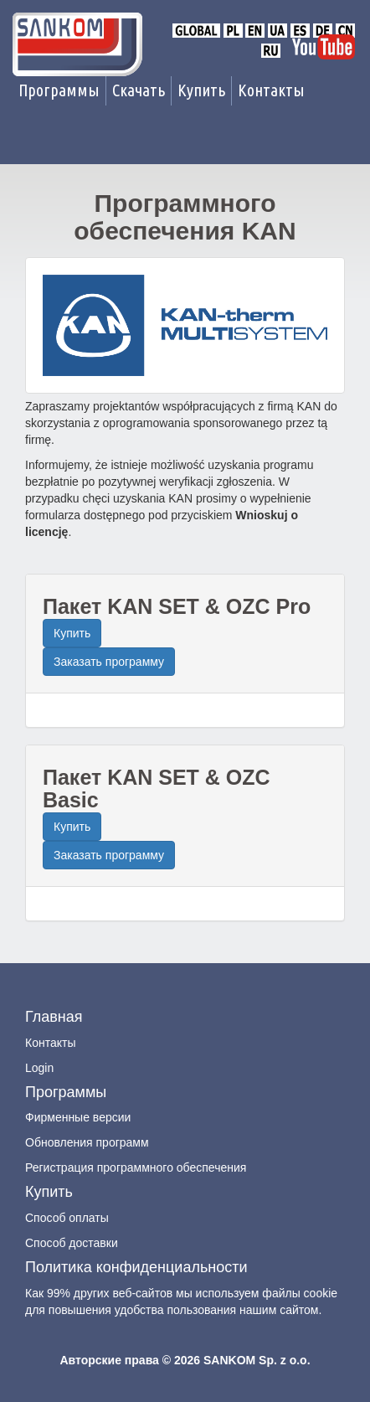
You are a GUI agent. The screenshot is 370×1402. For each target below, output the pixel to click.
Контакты (271, 90)
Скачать (138, 90)
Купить (201, 90)
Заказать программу (109, 661)
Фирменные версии (78, 1117)
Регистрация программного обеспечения (135, 1167)
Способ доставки (71, 1243)
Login (39, 1068)
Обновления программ (87, 1142)
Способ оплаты (67, 1217)
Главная (54, 1016)
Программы (59, 90)
